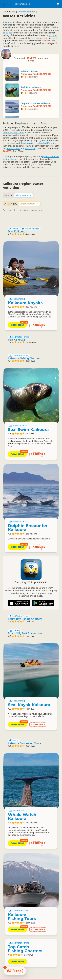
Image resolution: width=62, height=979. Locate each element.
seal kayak (30, 148)
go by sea (7, 32)
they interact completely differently (38, 143)
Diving (13, 228)
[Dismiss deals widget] (5, 967)
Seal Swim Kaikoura (28, 429)
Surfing (14, 630)
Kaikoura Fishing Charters (24, 358)
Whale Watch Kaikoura (22, 816)
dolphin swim (13, 148)
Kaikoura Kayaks (25, 302)
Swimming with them (13, 132)
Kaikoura (7, 22)
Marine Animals (30, 228)
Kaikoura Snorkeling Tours (24, 743)
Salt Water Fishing (19, 337)
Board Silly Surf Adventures (25, 633)
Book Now (17, 324)
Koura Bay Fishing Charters (25, 619)
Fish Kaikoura (16, 339)
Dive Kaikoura (16, 231)
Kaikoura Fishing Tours (22, 916)
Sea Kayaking (17, 299)
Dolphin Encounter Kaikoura (27, 527)
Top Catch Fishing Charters (25, 948)
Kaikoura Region (27, 11)
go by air (53, 35)
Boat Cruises (16, 810)
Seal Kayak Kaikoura (29, 704)
